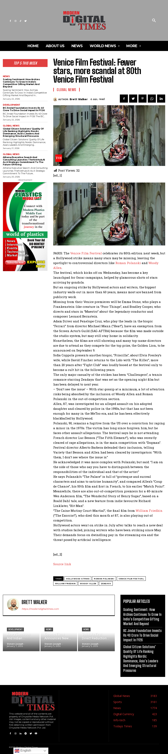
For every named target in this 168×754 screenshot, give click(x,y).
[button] (154, 20)
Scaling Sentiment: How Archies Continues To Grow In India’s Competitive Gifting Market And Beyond (21, 83)
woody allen (88, 583)
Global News (11, 126)
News (6, 76)
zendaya (106, 583)
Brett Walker (79, 99)
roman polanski (104, 579)
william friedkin (65, 583)
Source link (62, 564)
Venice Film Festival (86, 253)
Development (11, 105)
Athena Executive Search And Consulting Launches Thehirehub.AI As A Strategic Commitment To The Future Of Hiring (24, 161)
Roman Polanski (128, 263)
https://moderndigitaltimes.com (40, 608)
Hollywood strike (77, 579)
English (23, 750)
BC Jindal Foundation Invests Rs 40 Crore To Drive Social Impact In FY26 (24, 109)
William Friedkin (149, 511)
